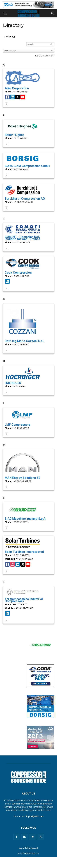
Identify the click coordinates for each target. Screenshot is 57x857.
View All (10, 36)
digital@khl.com (34, 816)
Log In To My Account (28, 848)
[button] (5, 13)
